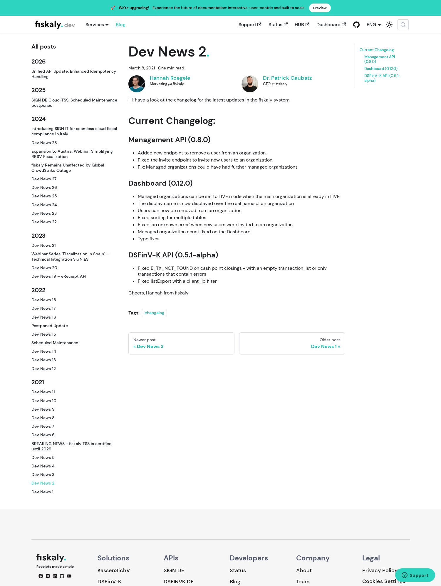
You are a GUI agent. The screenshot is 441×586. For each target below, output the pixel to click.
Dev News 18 (43, 299)
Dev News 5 (43, 457)
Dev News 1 (42, 492)
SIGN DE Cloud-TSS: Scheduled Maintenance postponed (74, 102)
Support (250, 24)
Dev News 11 (43, 391)
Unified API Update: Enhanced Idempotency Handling (73, 74)
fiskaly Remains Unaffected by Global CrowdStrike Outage (67, 167)
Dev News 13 (43, 359)
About (304, 570)
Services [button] (94, 24)
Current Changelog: (377, 50)
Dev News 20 (44, 267)
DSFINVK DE (179, 581)
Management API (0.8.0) (379, 59)
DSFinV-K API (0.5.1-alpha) (382, 78)
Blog (120, 24)
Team (302, 581)
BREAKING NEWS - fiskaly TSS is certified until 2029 (71, 446)
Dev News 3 (42, 474)
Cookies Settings (383, 581)
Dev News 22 (44, 221)
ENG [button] (371, 24)
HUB (302, 24)
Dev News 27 (43, 179)
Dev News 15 (43, 334)
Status (278, 24)
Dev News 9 (43, 409)
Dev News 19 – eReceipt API (58, 276)
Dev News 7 (42, 426)
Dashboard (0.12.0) (381, 68)
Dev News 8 (43, 417)
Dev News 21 (43, 245)
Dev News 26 (44, 187)
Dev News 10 (43, 400)
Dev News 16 (43, 317)
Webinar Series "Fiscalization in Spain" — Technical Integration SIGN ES (70, 256)
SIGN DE (174, 570)
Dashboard (331, 24)
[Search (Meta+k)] (403, 24)
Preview (320, 8)
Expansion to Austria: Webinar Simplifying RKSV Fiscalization (72, 154)
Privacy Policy (380, 570)
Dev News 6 (43, 434)
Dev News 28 (44, 142)
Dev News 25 (44, 196)
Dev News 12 (43, 368)
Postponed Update (49, 325)
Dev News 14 (43, 351)
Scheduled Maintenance (54, 342)
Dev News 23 (44, 213)
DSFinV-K (109, 581)
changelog (154, 313)
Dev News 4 (43, 466)
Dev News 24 (44, 204)
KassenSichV (114, 570)
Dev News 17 (43, 308)
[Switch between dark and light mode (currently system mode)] (389, 24)
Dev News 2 (42, 483)
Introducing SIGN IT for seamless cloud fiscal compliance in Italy (74, 131)
